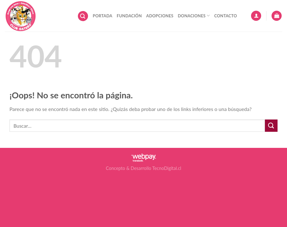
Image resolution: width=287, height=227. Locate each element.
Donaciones (194, 16)
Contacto (225, 15)
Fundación (129, 15)
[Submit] (271, 125)
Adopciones (159, 15)
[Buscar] (83, 16)
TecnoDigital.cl (166, 168)
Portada (102, 15)
